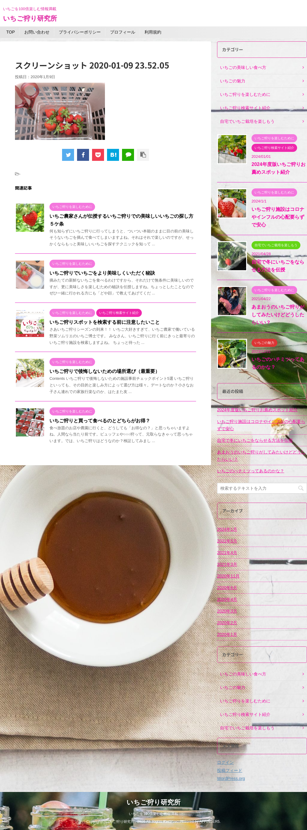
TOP (10, 32)
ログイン (225, 762)
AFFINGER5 (209, 822)
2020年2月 (227, 622)
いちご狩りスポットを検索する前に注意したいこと (104, 322)
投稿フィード (229, 770)
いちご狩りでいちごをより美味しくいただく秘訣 (102, 273)
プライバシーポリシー (80, 32)
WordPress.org (231, 778)
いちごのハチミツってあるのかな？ (250, 470)
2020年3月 (227, 611)
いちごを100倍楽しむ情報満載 (153, 814)
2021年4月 (227, 552)
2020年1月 (227, 634)
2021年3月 (227, 564)
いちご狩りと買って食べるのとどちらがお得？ (99, 420)
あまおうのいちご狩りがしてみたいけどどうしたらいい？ (278, 314)
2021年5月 (227, 541)
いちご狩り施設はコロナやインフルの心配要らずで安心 (278, 217)
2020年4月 (227, 599)
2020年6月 (227, 587)
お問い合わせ (36, 32)
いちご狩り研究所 (30, 18)
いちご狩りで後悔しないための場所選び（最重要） (104, 371)
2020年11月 (228, 576)
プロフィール (122, 32)
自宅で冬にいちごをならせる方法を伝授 (255, 440)
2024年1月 (227, 529)
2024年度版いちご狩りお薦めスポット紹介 (257, 409)
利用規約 (153, 32)
